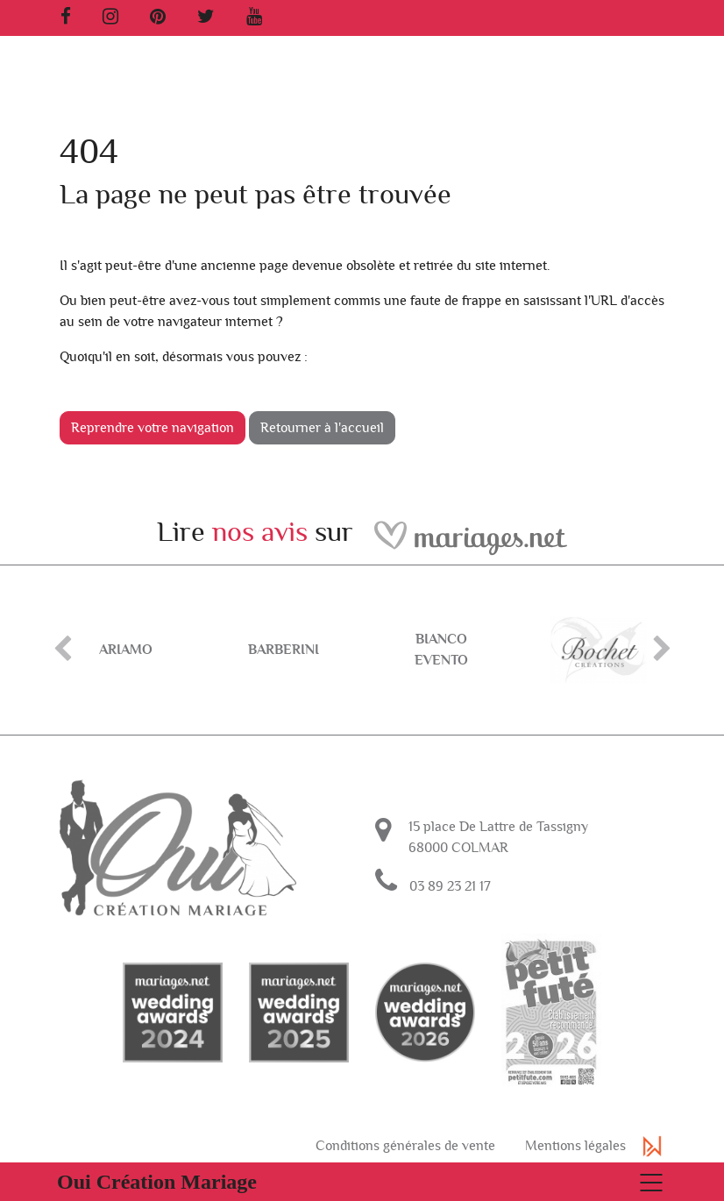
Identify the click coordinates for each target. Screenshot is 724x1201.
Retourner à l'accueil (322, 428)
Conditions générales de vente (405, 1146)
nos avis (260, 532)
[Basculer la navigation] (362, 1181)
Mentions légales (575, 1146)
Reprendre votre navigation (152, 428)
